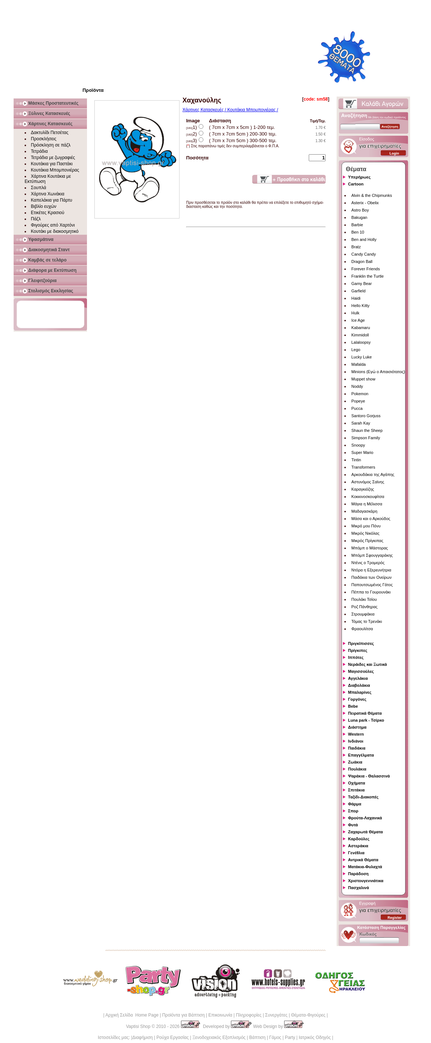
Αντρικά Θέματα (363, 860)
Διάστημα (357, 727)
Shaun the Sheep (367, 430)
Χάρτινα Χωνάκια (47, 193)
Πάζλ (36, 218)
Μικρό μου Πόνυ (366, 526)
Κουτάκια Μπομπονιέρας (55, 170)
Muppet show (363, 379)
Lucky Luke (361, 357)
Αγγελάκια (358, 678)
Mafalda (358, 364)
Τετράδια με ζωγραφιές (53, 157)
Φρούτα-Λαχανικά (365, 818)
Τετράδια (39, 151)
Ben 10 (357, 232)
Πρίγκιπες (357, 650)
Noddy (357, 386)
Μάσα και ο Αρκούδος (370, 518)
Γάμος (275, 1037)
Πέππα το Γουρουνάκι (371, 592)
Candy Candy (363, 254)
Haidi (356, 298)
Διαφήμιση (142, 1037)
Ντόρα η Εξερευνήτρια (371, 570)
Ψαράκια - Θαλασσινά (369, 776)
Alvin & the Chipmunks (371, 195)
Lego (355, 349)
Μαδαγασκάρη (364, 511)
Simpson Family (365, 438)
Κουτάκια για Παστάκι (52, 163)
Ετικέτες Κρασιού (47, 212)
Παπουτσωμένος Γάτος (372, 584)
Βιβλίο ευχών (44, 206)
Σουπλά (38, 187)
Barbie (357, 225)
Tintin (356, 460)
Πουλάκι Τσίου (364, 599)
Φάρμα (354, 804)
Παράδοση (358, 873)
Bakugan (359, 217)
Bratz (356, 247)
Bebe (353, 706)
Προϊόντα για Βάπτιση (183, 1015)
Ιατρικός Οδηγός (315, 1037)
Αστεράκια (358, 846)
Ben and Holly (364, 239)
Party (290, 1037)
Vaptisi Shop (138, 1026)
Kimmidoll (360, 335)
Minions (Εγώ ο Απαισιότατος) (378, 371)
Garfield (358, 291)
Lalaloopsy (361, 342)
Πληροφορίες (248, 1015)
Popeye (358, 401)
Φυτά (353, 825)
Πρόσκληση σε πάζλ (50, 145)
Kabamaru (360, 327)
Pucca (357, 408)
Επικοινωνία (220, 1015)
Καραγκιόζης (362, 489)
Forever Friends (365, 269)
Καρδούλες (358, 839)
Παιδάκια (356, 748)
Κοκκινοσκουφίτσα (367, 496)
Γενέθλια (356, 853)
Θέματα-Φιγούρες (308, 1015)
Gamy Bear (361, 283)
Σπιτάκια (356, 790)
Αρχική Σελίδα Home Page (132, 1015)
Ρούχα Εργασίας (172, 1037)
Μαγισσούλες (361, 671)
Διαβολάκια (359, 685)
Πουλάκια (357, 769)
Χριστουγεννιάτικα (365, 880)
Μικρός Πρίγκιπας (367, 540)
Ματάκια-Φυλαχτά (365, 867)
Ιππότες (355, 657)
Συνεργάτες (276, 1015)
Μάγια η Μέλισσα (366, 504)
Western (356, 734)
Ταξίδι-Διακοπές (363, 797)
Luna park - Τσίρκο (366, 720)
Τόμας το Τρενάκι (366, 621)
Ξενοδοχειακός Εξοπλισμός (219, 1037)
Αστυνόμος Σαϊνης (367, 482)
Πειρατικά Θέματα (365, 713)
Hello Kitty (360, 305)
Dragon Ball (361, 261)
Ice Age (358, 320)
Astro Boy (360, 210)
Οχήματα (356, 783)
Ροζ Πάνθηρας (364, 606)
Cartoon (355, 184)
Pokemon (359, 393)
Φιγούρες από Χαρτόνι (53, 225)
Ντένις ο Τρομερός (367, 562)
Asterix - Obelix (365, 203)
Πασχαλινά (358, 887)
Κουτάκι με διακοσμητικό (55, 231)
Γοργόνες (357, 699)
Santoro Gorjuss (365, 416)
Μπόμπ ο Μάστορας (369, 548)
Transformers (363, 467)
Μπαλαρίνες (360, 692)
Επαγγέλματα (361, 755)
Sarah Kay (360, 423)
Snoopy (358, 445)
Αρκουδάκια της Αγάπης (372, 474)
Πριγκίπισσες (361, 643)
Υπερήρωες (359, 177)
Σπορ (353, 811)
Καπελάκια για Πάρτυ (51, 200)
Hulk (355, 313)
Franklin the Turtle (367, 276)
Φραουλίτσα (362, 629)
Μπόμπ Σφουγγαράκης (372, 555)
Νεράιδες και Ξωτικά (367, 664)
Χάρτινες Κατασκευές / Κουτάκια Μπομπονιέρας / (230, 109)
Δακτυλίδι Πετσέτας (49, 132)
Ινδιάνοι (355, 741)
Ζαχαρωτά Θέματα (365, 832)
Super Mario (362, 452)
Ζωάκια (355, 762)
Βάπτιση (257, 1037)
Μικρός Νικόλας (365, 533)
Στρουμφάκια (362, 614)
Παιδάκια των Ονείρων (371, 577)
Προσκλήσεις (43, 138)
